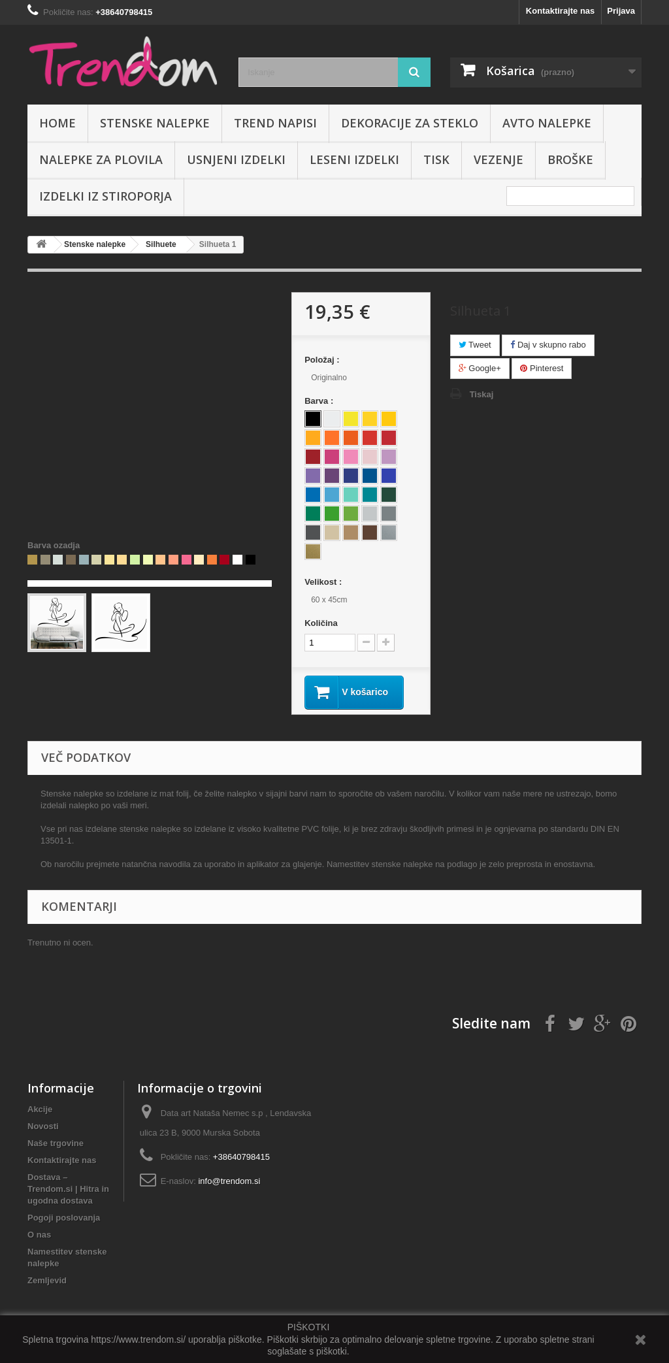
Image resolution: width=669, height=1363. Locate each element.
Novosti (43, 1126)
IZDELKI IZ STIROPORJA (105, 196)
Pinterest (541, 368)
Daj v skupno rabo (547, 345)
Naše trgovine (55, 1143)
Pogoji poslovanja (63, 1218)
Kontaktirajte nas (560, 11)
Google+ (480, 368)
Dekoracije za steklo (409, 123)
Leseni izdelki (354, 159)
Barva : (320, 401)
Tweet (475, 345)
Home (57, 123)
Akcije (39, 1109)
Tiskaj (482, 394)
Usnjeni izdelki (236, 159)
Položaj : (323, 360)
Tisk (436, 159)
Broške (570, 159)
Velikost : (324, 582)
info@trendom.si (229, 1181)
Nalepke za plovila (101, 159)
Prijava (621, 11)
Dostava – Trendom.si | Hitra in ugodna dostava (68, 1189)
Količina (321, 623)
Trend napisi (275, 123)
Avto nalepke (546, 123)
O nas (39, 1235)
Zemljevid (47, 1280)
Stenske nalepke (155, 123)
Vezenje (498, 159)
